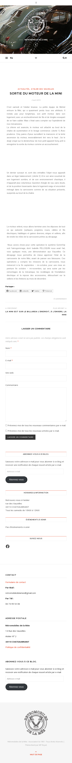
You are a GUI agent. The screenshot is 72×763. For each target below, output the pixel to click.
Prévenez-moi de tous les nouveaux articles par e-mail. (33, 430)
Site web (9, 372)
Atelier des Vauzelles (42, 89)
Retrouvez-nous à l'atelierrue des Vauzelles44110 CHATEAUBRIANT (17, 503)
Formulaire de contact (15, 582)
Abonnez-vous (16, 479)
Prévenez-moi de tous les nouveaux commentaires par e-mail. (37, 425)
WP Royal (43, 745)
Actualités (23, 89)
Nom (8, 348)
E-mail (9, 360)
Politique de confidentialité (17, 647)
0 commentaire (60, 298)
